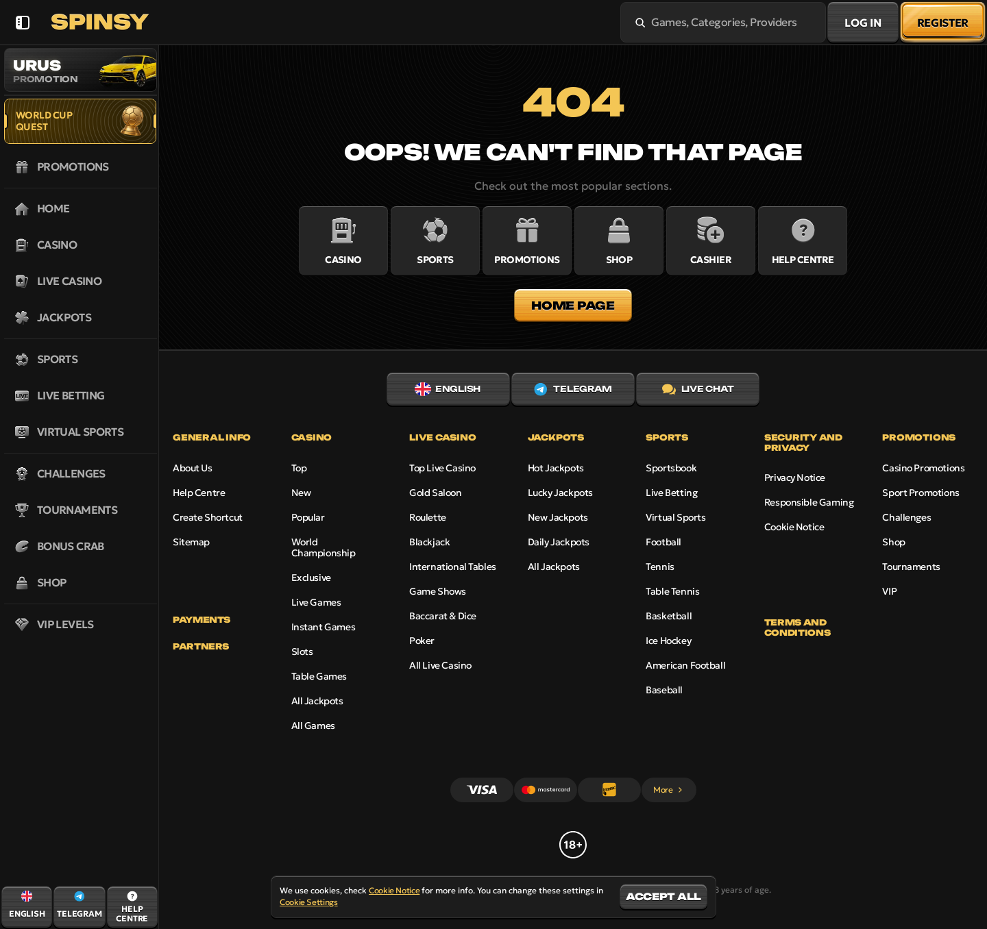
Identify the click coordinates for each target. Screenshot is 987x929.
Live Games (316, 602)
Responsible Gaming (808, 502)
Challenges (906, 517)
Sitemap (191, 542)
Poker (422, 640)
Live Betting (671, 492)
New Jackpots (558, 517)
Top (299, 468)
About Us (192, 468)
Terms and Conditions (797, 627)
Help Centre (199, 492)
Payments (201, 620)
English (447, 389)
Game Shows (437, 591)
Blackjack (429, 542)
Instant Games (323, 627)
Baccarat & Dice (442, 616)
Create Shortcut (208, 517)
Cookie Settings (309, 902)
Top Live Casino (442, 468)
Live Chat (698, 389)
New (301, 492)
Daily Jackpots (558, 542)
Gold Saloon (435, 492)
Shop (893, 542)
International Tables (452, 566)
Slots (302, 651)
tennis (660, 566)
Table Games (319, 676)
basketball (669, 616)
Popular (308, 517)
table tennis (672, 591)
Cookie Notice (794, 527)
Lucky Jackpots (560, 492)
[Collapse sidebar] (22, 22)
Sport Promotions (920, 492)
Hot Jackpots (556, 468)
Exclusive (311, 577)
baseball (664, 690)
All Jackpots (317, 701)
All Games (313, 725)
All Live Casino (440, 665)
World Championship (323, 547)
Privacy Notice (794, 477)
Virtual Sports (675, 517)
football (663, 542)
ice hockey (668, 640)
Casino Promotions (923, 468)
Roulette (427, 517)
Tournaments (911, 566)
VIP (889, 591)
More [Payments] (668, 789)
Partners (201, 647)
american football (685, 665)
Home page (572, 305)
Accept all (663, 896)
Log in (862, 22)
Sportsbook (671, 468)
